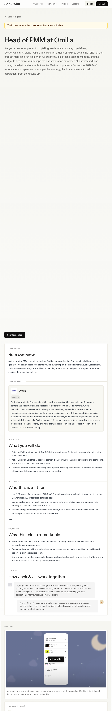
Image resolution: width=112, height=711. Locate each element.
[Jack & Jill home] (12, 4)
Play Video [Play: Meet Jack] (56, 659)
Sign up (102, 4)
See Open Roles (14, 335)
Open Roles (42, 25)
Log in (90, 4)
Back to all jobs (12, 17)
